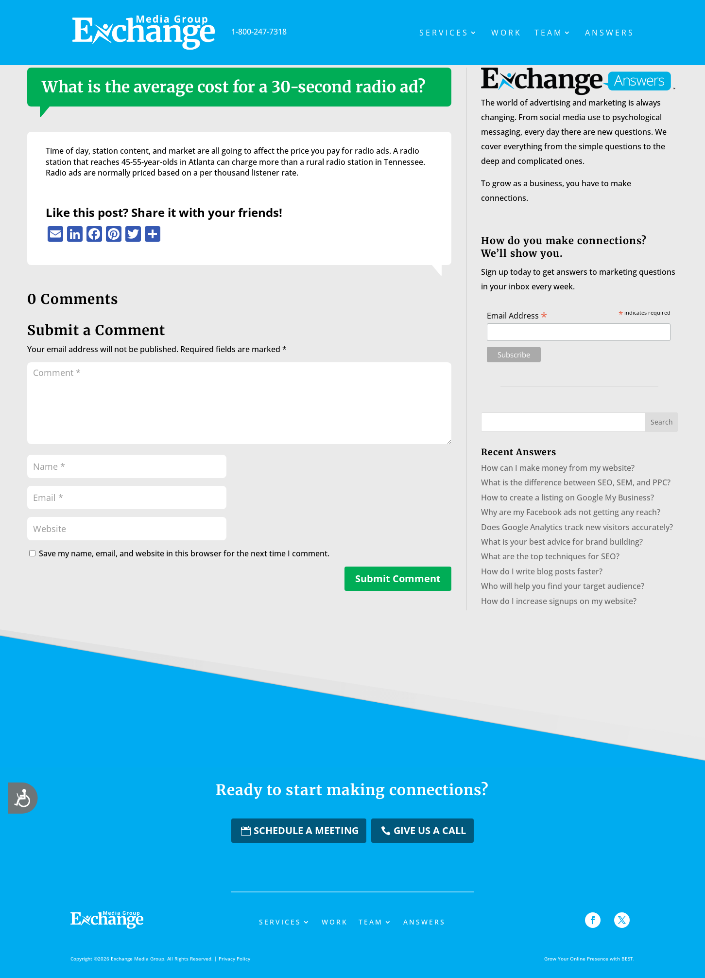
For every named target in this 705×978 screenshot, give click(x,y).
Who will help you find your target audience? (562, 586)
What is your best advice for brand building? (562, 541)
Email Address (517, 315)
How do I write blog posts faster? (541, 571)
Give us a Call (430, 830)
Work (506, 33)
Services (444, 33)
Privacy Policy (234, 958)
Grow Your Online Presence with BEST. (589, 958)
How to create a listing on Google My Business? (567, 497)
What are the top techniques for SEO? (550, 556)
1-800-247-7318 (209, 31)
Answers (610, 33)
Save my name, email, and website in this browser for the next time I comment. (184, 553)
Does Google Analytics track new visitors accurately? (577, 527)
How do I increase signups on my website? (558, 601)
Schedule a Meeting (306, 830)
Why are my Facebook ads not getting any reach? (570, 512)
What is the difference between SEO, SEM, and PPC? (576, 482)
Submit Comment (398, 578)
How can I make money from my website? (558, 467)
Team (548, 33)
